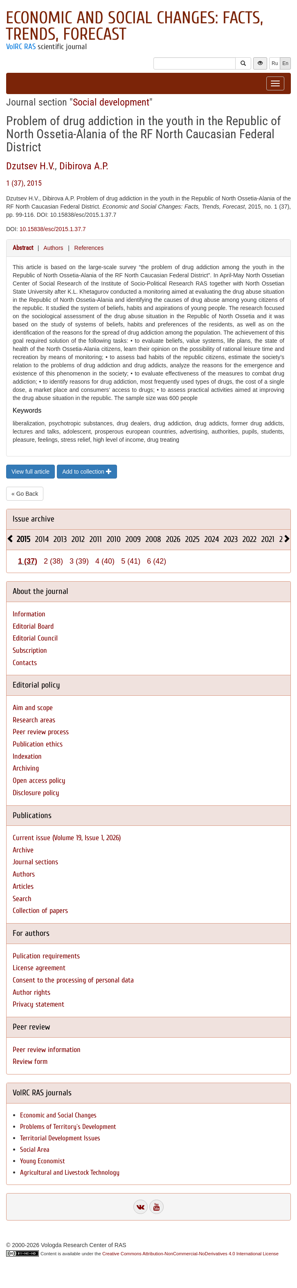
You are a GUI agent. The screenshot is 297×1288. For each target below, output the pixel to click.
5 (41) (130, 561)
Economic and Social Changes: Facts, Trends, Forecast (134, 26)
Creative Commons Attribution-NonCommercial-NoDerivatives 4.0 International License (190, 1253)
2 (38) (53, 561)
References (89, 248)
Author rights (31, 992)
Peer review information (47, 1049)
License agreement (39, 968)
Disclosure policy (36, 793)
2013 (60, 539)
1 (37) (27, 561)
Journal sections (35, 862)
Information (29, 614)
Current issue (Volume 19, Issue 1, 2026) (67, 838)
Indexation (27, 756)
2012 (78, 539)
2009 (133, 539)
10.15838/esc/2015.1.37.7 (53, 229)
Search (22, 899)
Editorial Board (33, 626)
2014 (42, 539)
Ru (275, 63)
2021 (267, 539)
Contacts (25, 663)
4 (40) (105, 561)
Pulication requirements (46, 956)
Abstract (23, 248)
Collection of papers (40, 910)
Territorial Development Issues (60, 1138)
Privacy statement (38, 1004)
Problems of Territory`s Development (68, 1127)
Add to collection (87, 471)
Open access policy (39, 780)
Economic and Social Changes (58, 1115)
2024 (212, 539)
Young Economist (42, 1161)
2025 (192, 539)
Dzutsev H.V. (30, 166)
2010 (114, 539)
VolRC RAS (21, 46)
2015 (23, 539)
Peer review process (41, 732)
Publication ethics (38, 744)
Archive (23, 850)
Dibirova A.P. (83, 166)
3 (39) (79, 561)
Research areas (34, 720)
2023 (231, 539)
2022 (249, 539)
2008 (153, 539)
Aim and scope (33, 708)
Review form (30, 1061)
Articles (23, 886)
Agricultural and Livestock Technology (69, 1172)
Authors (53, 248)
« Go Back (24, 493)
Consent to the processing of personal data (73, 980)
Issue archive (33, 519)
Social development (111, 102)
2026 (173, 539)
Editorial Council (35, 638)
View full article (30, 471)
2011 (96, 539)
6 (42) (156, 561)
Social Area (35, 1149)
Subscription (30, 650)
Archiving (26, 768)
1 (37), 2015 (24, 183)
